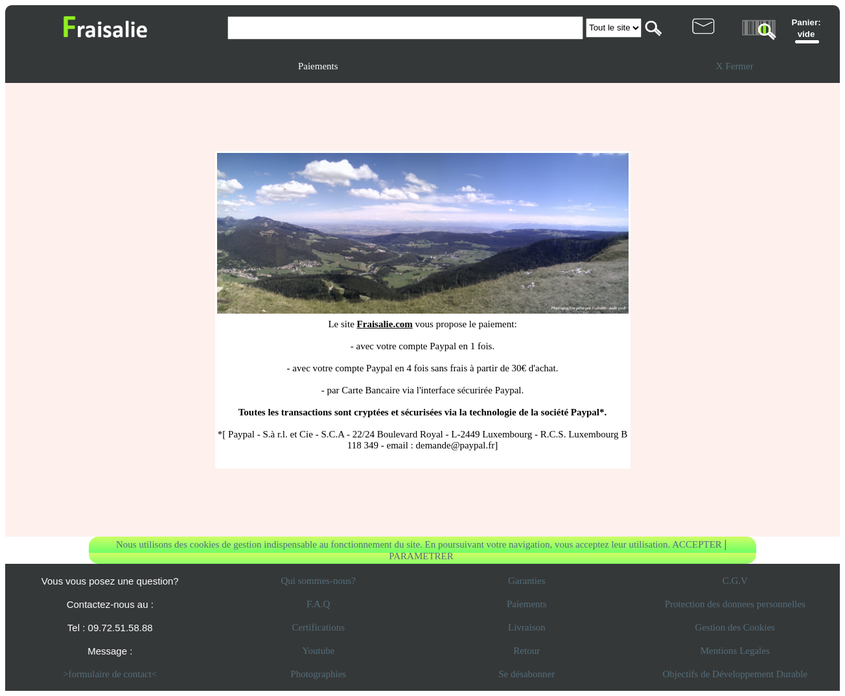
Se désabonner (526, 674)
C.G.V (735, 580)
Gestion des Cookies (735, 627)
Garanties (526, 580)
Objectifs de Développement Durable (734, 674)
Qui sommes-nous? (318, 580)
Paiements (527, 604)
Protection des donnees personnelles (735, 604)
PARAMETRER (421, 556)
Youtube (318, 650)
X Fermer (735, 66)
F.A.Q (318, 604)
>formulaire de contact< (110, 674)
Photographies (318, 674)
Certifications (318, 627)
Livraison (527, 627)
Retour (526, 650)
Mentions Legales (735, 650)
